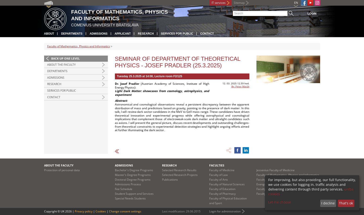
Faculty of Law (218, 175)
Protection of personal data (62, 170)
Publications (170, 180)
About (49, 33)
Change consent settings (125, 211)
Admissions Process (128, 184)
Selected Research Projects (180, 175)
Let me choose (279, 202)
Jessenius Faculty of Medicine (275, 170)
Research (146, 33)
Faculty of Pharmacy (222, 194)
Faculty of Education (222, 189)
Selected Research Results (179, 170)
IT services (219, 3)
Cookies (101, 211)
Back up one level (65, 59)
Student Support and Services (134, 194)
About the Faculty (61, 65)
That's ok (346, 203)
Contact (207, 33)
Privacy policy (83, 211)
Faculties (216, 165)
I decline (328, 203)
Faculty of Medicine (221, 170)
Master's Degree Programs (133, 175)
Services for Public (177, 33)
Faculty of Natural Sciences (227, 184)
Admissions (99, 33)
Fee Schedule (123, 189)
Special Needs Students (130, 198)
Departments (71, 33)
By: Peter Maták (240, 86)
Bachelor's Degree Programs (134, 170)
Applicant (123, 33)
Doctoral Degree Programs (133, 180)
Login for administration (225, 211)
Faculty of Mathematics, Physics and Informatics (78, 46)
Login (312, 13)
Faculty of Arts (218, 180)
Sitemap (239, 3)
